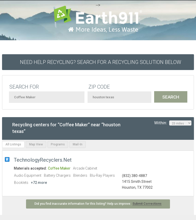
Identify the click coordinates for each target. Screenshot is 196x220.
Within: (172, 123)
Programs (58, 144)
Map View (36, 144)
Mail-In (77, 144)
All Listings (13, 144)
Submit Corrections (147, 203)
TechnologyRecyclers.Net (43, 160)
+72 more (39, 183)
